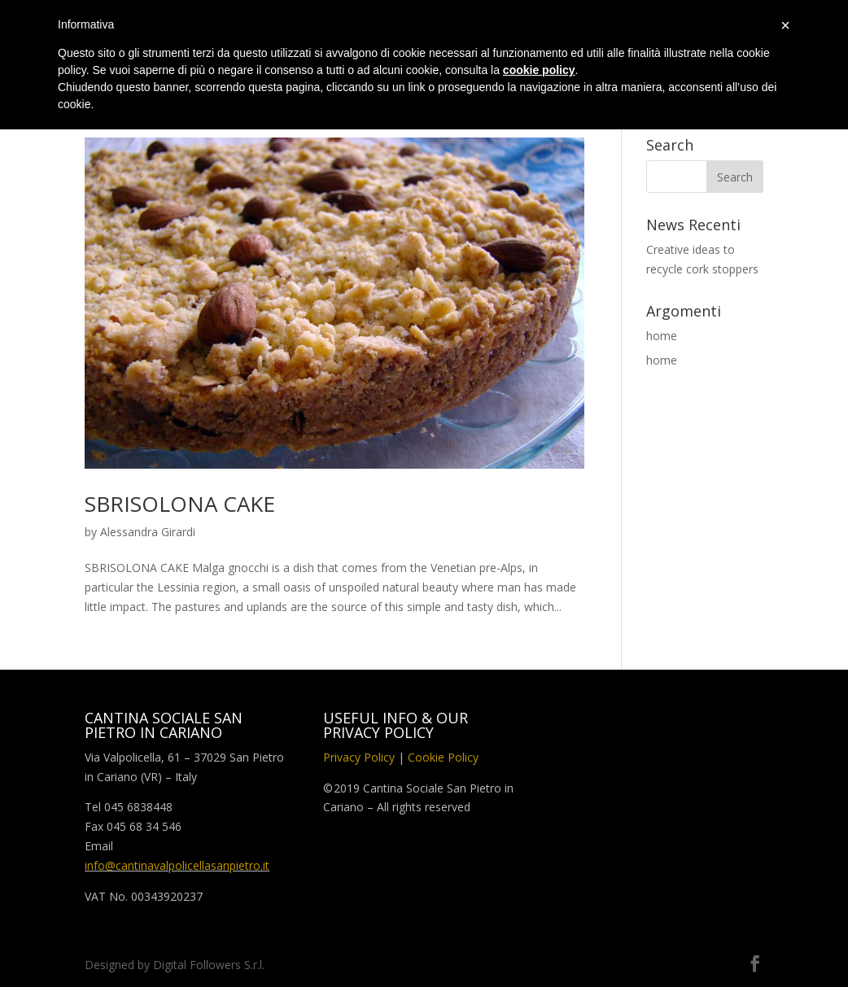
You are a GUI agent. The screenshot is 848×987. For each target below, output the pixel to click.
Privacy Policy (359, 757)
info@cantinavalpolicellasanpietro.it (177, 865)
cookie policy (539, 69)
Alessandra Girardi (147, 531)
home (661, 335)
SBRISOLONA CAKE (180, 503)
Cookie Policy (443, 757)
